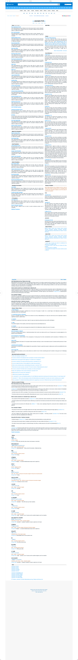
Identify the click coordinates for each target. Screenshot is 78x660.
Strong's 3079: (14, 501)
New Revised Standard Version (17, 179)
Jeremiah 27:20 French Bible (16, 576)
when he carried (57, 42)
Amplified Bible (14, 80)
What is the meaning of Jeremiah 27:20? (19, 355)
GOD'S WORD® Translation (16, 107)
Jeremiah (10, 15)
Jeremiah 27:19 (61, 385)
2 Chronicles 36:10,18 (49, 220)
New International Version (16, 26)
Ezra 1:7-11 (47, 164)
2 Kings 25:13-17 (48, 75)
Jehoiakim (55, 229)
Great (62, 228)
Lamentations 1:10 (48, 115)
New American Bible (15, 174)
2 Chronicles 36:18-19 (49, 85)
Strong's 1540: (14, 481)
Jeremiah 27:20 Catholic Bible (16, 577)
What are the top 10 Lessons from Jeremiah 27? (21, 372)
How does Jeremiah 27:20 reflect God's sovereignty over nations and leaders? (26, 368)
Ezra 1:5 (58, 423)
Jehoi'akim (60, 229)
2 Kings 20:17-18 (48, 136)
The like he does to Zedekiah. (51, 247)
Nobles (62, 230)
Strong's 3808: (14, 468)
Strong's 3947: (14, 474)
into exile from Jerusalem (60, 43)
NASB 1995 (13, 64)
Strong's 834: (13, 441)
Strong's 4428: (14, 454)
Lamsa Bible (13, 187)
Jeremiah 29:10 (56, 413)
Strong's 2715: (14, 548)
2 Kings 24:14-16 (48, 211)
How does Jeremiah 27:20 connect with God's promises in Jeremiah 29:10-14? (26, 361)
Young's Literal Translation (16, 151)
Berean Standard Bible (15, 43)
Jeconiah (62, 42)
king (64, 41)
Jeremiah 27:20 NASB (15, 569)
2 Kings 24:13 (47, 54)
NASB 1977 (13, 69)
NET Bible (13, 114)
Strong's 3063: (14, 515)
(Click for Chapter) (16, 25)
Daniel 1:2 (46, 68)
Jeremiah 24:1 (47, 202)
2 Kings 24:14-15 (22, 419)
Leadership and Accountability (16, 345)
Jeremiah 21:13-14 (52, 421)
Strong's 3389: (14, 521)
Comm (42, 23)
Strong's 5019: (14, 448)
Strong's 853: (13, 535)
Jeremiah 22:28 (48, 194)
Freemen (58, 228)
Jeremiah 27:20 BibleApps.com (17, 572)
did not (49, 42)
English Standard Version (16, 37)
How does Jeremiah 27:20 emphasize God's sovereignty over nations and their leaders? (28, 357)
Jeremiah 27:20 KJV (15, 570)
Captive (49, 228)
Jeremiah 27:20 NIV (15, 566)
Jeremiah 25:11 (61, 409)
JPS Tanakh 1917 (14, 199)
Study (39, 23)
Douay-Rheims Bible (15, 163)
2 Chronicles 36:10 (48, 62)
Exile (56, 228)
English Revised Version (15, 101)
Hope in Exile (13, 340)
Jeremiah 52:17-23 (48, 94)
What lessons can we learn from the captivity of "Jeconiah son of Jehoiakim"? (26, 359)
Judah (46, 230)
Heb (45, 23)
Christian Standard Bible (15, 85)
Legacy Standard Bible (15, 75)
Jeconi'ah (46, 229)
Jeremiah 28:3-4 (48, 174)
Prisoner (65, 230)
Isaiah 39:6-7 (47, 106)
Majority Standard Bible (15, 133)
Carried (53, 228)
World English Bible (15, 138)
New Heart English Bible (15, 120)
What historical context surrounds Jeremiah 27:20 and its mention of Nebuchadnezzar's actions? (30, 366)
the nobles (55, 44)
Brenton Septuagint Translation (17, 205)
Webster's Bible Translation (16, 125)
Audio (33, 23)
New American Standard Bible (16, 59)
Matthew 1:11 (34, 403)
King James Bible (14, 48)
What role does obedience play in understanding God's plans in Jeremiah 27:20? (27, 365)
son (64, 42)
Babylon (46, 228)
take (52, 42)
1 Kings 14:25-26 (48, 128)
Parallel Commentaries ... (15, 432)
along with (50, 44)
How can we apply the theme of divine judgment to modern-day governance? (26, 363)
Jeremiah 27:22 (62, 392)
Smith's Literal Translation (16, 156)
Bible (8, 15)
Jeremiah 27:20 (14, 427)
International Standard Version (16, 109)
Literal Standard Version (15, 145)
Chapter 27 (14, 15)
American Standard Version (16, 96)
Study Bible (14, 279)
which (55, 41)
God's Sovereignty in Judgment (17, 331)
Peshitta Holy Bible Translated (17, 192)
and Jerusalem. (64, 44)
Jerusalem (65, 229)
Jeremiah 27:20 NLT (15, 567)
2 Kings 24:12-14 (48, 144)
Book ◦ (62, 279)
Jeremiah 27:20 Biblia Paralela (17, 573)
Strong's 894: (13, 461)
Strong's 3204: (14, 488)
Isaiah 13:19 (44, 411)
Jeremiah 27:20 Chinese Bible (16, 575)
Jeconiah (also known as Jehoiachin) (19, 314)
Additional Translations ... (15, 209)
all (52, 44)
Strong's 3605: (14, 542)
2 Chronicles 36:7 (48, 159)
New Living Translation (15, 32)
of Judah (53, 43)
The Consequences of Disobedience (18, 335)
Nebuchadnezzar (60, 41)
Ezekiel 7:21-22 (48, 120)
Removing (47, 231)
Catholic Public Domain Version (17, 169)
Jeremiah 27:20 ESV (15, 568)
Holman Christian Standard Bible (17, 91)
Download (65, 50)
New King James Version (16, 53)
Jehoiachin (51, 229)
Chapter (64, 279)
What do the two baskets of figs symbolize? (21, 374)
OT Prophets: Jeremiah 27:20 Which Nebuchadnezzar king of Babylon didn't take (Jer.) (27, 579)
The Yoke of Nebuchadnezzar (50, 37)
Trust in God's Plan (14, 349)
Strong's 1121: (14, 495)
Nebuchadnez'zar (57, 230)
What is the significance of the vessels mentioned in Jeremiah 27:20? (25, 370)
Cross (36, 23)
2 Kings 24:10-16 (57, 291)
